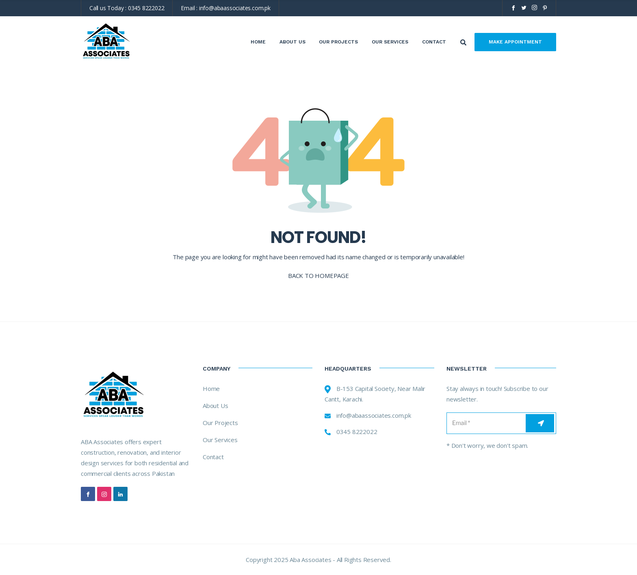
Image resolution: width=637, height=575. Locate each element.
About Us (293, 42)
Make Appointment (515, 42)
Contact (434, 42)
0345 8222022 (146, 8)
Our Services (390, 42)
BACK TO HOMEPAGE (318, 275)
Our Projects (338, 42)
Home (258, 42)
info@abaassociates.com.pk (235, 8)
